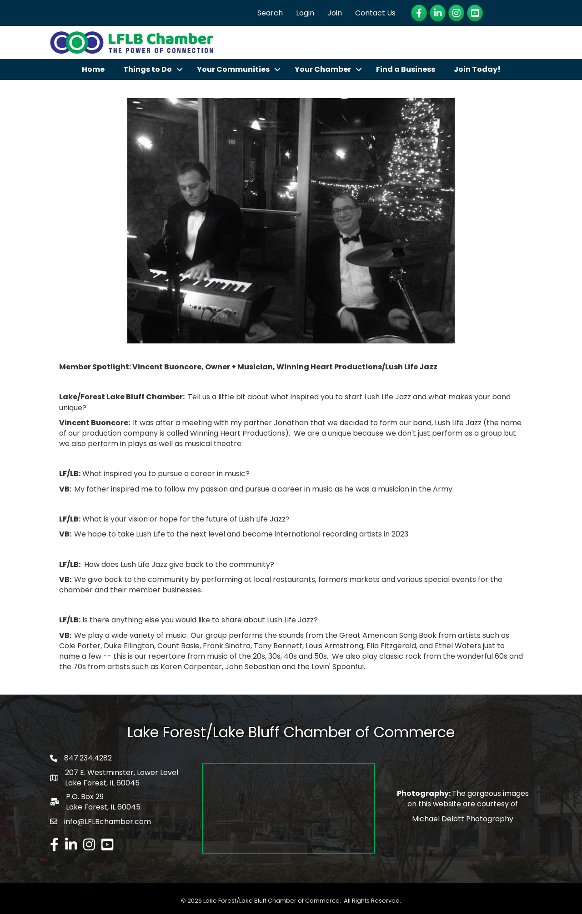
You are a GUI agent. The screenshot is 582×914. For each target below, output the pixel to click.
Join (334, 13)
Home (93, 69)
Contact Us (375, 13)
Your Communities (233, 69)
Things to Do (147, 69)
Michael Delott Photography (462, 819)
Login (305, 13)
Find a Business (405, 69)
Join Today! (477, 69)
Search (270, 13)
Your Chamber (323, 69)
